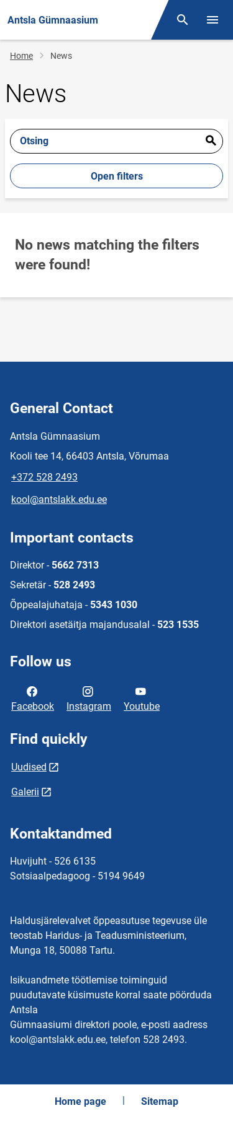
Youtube (142, 698)
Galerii (25, 792)
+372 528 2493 (44, 477)
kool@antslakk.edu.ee (59, 499)
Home (21, 56)
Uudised (29, 767)
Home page (80, 1101)
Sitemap (159, 1101)
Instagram (88, 698)
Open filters (117, 176)
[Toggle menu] (212, 19)
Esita (210, 141)
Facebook (32, 698)
